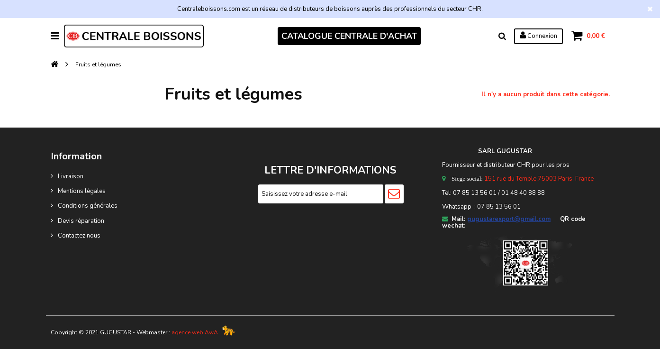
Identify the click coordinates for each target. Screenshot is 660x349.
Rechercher (502, 36)
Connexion (538, 35)
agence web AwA (195, 332)
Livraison (70, 176)
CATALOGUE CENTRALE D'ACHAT (349, 36)
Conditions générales (88, 206)
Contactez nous (79, 235)
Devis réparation (81, 221)
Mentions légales (82, 191)
